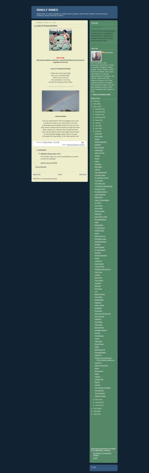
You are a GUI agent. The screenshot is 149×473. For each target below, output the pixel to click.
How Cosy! (98, 278)
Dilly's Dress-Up (100, 236)
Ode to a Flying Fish (101, 365)
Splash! (97, 139)
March (97, 399)
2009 (95, 411)
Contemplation (99, 247)
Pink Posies (99, 136)
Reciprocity (98, 311)
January (98, 405)
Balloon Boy (99, 197)
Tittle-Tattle (98, 341)
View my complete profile (101, 94)
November (98, 112)
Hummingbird (99, 264)
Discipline (98, 283)
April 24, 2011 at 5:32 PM (49, 163)
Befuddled (98, 308)
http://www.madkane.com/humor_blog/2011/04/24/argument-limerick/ (60, 60)
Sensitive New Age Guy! (103, 269)
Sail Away (98, 164)
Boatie (97, 368)
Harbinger (98, 319)
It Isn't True (98, 272)
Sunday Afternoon (101, 142)
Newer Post (37, 174)
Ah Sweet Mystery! (101, 192)
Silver (97, 222)
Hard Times (98, 325)
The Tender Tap (100, 183)
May (96, 128)
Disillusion (98, 303)
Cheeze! (97, 377)
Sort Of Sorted (99, 316)
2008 (95, 414)
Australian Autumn (101, 330)
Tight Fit (97, 170)
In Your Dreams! (100, 250)
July (96, 123)
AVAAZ (95, 458)
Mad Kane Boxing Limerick (76, 145)
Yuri (96, 291)
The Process (99, 280)
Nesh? (97, 233)
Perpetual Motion (100, 352)
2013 (95, 101)
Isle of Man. (98, 322)
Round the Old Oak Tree (103, 314)
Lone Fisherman (100, 194)
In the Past (98, 134)
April (97, 131)
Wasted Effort (99, 300)
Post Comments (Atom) (49, 178)
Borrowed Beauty (100, 219)
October (98, 114)
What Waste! (99, 225)
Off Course (98, 289)
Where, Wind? (99, 305)
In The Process (100, 228)
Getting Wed (99, 150)
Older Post (82, 174)
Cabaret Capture (100, 396)
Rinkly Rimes (108, 52)
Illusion (97, 258)
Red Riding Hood (100, 239)
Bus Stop (98, 253)
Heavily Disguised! (101, 255)
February (98, 402)
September (99, 117)
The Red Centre (100, 175)
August (97, 120)
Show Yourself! (100, 211)
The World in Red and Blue (103, 186)
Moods (97, 158)
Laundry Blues (99, 230)
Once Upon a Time (101, 217)
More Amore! (99, 371)
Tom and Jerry (99, 390)
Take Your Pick (100, 153)
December (98, 109)
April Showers (99, 327)
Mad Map (98, 286)
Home (60, 174)
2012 (95, 104)
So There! (98, 203)
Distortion (98, 145)
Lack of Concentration (102, 200)
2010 (95, 408)
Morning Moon (99, 147)
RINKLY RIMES (47, 10)
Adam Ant (98, 355)
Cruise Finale (99, 344)
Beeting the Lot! (100, 350)
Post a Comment (40, 167)
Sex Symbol (99, 208)
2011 (95, 107)
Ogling (97, 161)
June (97, 126)
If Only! (97, 339)
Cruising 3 (98, 363)
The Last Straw (100, 393)
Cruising (97, 385)
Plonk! (97, 374)
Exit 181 (97, 333)
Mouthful (97, 244)
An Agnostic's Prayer (101, 178)
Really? (97, 382)
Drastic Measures (100, 241)
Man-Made (98, 167)
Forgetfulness (99, 336)
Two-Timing (98, 206)
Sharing (97, 156)
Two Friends (99, 181)
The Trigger (98, 297)
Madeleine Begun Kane (49, 154)
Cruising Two (99, 379)
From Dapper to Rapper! (103, 388)
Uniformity (98, 214)
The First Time (99, 266)
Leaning (97, 275)
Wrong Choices (100, 294)
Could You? (98, 261)
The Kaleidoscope (101, 172)
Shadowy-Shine (100, 189)
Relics (97, 347)
